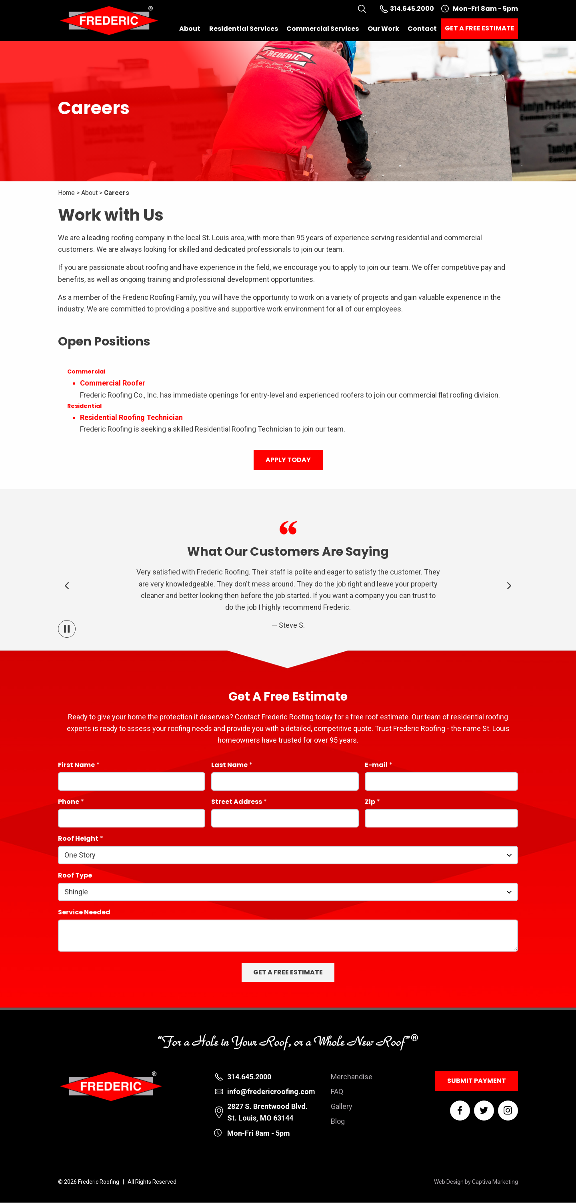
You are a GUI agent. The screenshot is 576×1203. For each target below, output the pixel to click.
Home (66, 193)
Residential (84, 406)
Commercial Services (322, 28)
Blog (338, 1121)
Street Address (236, 802)
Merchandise (351, 1076)
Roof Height (78, 839)
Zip (370, 802)
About (189, 28)
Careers (116, 193)
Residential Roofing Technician (131, 417)
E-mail (376, 765)
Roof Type (75, 876)
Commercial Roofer (112, 383)
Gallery (341, 1106)
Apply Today (288, 459)
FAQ (337, 1091)
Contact (422, 28)
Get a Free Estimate (479, 28)
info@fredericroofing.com (271, 1091)
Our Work (383, 28)
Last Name (229, 765)
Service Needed (84, 913)
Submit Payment (476, 1080)
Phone (68, 802)
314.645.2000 (249, 1076)
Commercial (86, 372)
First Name (76, 765)
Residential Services (243, 28)
